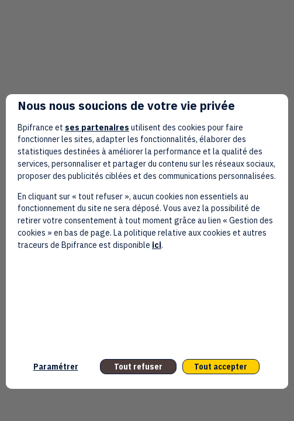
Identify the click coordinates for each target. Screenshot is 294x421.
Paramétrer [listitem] (55, 366)
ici (156, 245)
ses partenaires (97, 127)
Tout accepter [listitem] (220, 366)
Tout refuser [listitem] (138, 366)
